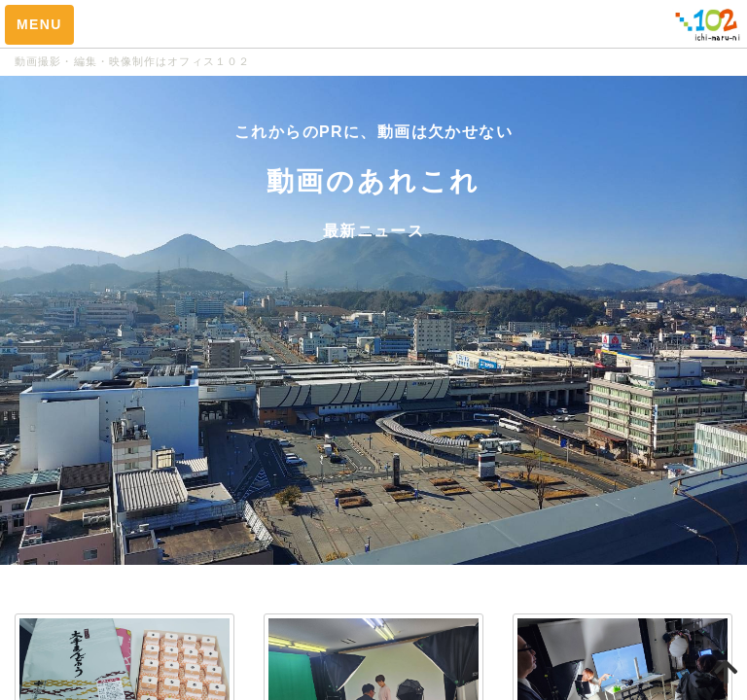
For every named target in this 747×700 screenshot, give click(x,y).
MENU (39, 24)
